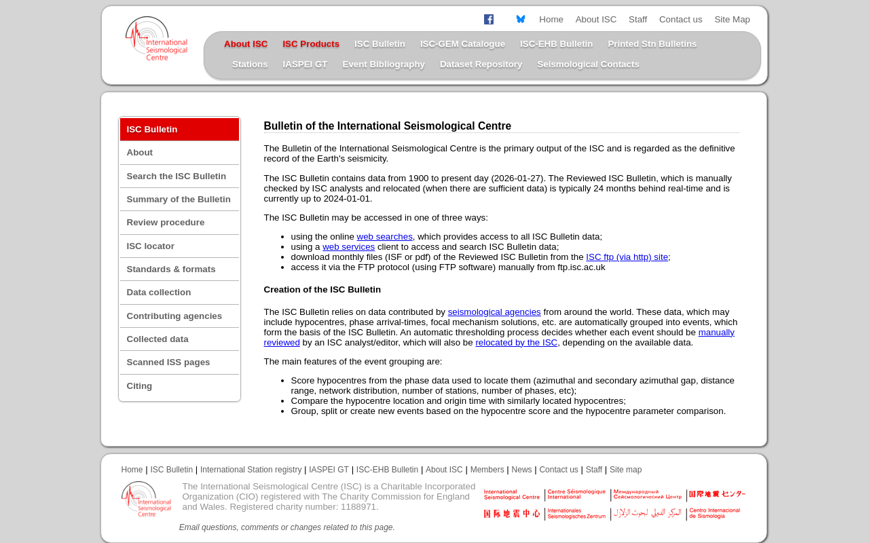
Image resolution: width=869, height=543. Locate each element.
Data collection (159, 292)
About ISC (596, 19)
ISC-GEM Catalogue (462, 44)
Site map (626, 469)
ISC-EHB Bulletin (556, 44)
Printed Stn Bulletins (652, 44)
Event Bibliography (384, 64)
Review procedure (166, 222)
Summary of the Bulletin (179, 199)
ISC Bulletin (379, 44)
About (140, 152)
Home (551, 19)
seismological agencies (494, 312)
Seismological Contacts (588, 64)
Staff (638, 19)
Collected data (158, 339)
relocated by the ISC (516, 342)
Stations (250, 64)
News (522, 469)
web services (348, 247)
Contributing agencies (175, 316)
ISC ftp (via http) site (627, 257)
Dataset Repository (481, 64)
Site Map (732, 19)
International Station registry (250, 469)
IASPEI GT (305, 64)
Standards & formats (171, 269)
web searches (385, 236)
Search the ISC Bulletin (177, 176)
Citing (140, 386)
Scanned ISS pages (168, 362)
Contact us (681, 19)
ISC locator (150, 246)
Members (487, 469)
